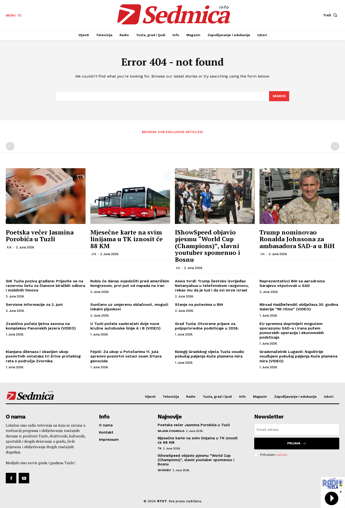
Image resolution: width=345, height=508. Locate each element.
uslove (281, 455)
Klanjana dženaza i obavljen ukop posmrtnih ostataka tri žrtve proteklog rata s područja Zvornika (43, 356)
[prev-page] (10, 146)
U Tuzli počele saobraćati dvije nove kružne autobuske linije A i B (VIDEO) (125, 325)
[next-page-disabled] (335, 146)
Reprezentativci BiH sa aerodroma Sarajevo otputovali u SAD (292, 283)
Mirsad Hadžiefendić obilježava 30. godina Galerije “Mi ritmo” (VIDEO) (298, 306)
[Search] (279, 96)
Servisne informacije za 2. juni (34, 304)
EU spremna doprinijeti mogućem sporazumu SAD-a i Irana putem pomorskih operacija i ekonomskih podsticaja (291, 330)
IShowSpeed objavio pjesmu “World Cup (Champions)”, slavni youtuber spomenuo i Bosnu (207, 245)
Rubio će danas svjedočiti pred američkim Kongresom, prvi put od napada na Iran (129, 283)
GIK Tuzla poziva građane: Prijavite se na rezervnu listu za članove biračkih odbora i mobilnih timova (45, 285)
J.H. (93, 254)
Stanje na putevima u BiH (199, 304)
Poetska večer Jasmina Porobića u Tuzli (40, 235)
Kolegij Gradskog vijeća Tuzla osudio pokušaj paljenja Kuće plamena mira (209, 353)
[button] (331, 15)
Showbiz (164, 470)
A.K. (9, 247)
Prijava (296, 443)
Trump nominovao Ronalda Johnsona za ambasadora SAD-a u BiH (297, 239)
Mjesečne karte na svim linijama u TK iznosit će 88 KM (126, 239)
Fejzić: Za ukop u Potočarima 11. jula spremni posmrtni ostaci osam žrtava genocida (125, 356)
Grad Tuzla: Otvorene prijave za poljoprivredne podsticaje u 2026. (207, 325)
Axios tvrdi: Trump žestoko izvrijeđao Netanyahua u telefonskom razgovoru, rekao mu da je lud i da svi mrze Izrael (212, 285)
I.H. (178, 268)
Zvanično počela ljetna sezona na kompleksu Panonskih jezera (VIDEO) (41, 325)
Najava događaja (171, 431)
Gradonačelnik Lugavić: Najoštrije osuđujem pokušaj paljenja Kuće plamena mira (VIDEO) (298, 356)
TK (159, 448)
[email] (296, 429)
